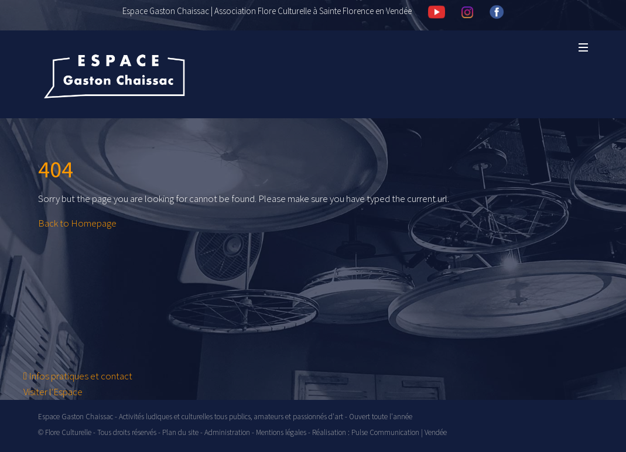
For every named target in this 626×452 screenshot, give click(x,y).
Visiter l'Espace (53, 391)
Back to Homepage (77, 223)
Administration (227, 432)
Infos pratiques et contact (77, 375)
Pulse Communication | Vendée (399, 432)
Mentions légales (281, 432)
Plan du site (180, 432)
